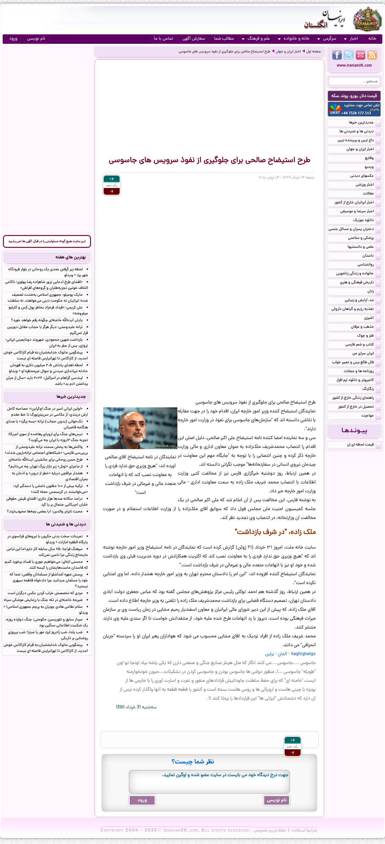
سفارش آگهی (193, 39)
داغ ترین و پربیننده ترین (359, 141)
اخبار (351, 39)
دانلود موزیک (367, 221)
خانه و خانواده (293, 39)
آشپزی (372, 318)
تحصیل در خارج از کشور (359, 407)
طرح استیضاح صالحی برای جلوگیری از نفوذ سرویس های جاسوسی (224, 51)
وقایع (373, 158)
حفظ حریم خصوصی (270, 830)
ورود (13, 39)
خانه (372, 39)
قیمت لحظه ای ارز (364, 445)
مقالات (372, 194)
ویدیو (373, 167)
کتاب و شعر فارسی (363, 345)
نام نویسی (36, 39)
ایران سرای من (366, 354)
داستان (371, 256)
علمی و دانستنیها (364, 247)
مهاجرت (371, 416)
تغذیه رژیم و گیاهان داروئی (356, 309)
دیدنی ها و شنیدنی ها (360, 132)
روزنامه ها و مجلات (362, 372)
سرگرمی (326, 39)
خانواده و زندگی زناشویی (358, 274)
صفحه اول (313, 51)
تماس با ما (163, 39)
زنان (374, 292)
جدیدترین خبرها (365, 123)
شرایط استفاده (304, 830)
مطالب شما (224, 39)
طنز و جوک (369, 336)
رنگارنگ (371, 389)
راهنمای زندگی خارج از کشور (356, 398)
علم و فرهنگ (256, 39)
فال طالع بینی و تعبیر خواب (356, 363)
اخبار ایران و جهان (288, 51)
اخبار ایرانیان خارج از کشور (358, 203)
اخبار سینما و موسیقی (360, 212)
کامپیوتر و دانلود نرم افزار (358, 380)
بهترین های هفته (70, 257)
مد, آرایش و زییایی (363, 301)
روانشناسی (369, 265)
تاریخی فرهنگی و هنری (360, 283)
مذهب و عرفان (366, 327)
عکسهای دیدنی (365, 176)
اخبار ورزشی (368, 185)
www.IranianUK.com (354, 66)
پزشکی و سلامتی (364, 238)
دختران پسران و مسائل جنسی (354, 229)
